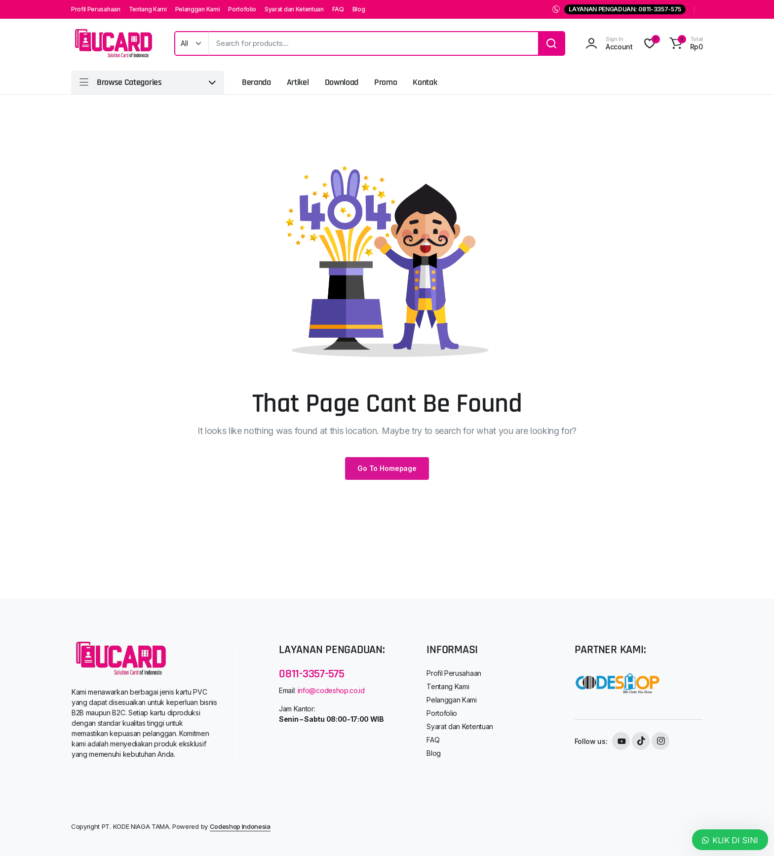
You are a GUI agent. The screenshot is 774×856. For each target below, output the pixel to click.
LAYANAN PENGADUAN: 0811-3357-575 (625, 9)
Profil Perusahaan (95, 9)
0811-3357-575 (312, 673)
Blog (358, 9)
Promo (385, 82)
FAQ (338, 9)
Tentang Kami (148, 9)
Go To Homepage (387, 468)
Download (341, 82)
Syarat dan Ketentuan (294, 9)
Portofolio (242, 9)
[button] (684, 43)
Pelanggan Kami (197, 9)
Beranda (256, 82)
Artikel (298, 82)
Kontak (425, 82)
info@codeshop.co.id (331, 690)
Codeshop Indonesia (240, 826)
